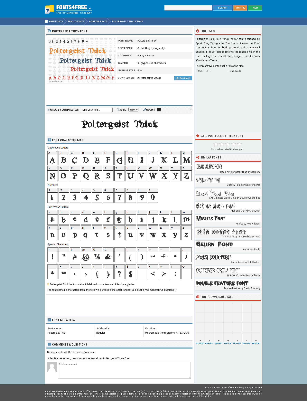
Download (183, 78)
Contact (258, 387)
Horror (150, 55)
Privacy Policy (244, 387)
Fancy (140, 55)
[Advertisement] (119, 95)
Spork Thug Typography (151, 48)
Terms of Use (227, 387)
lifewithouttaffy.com (207, 60)
